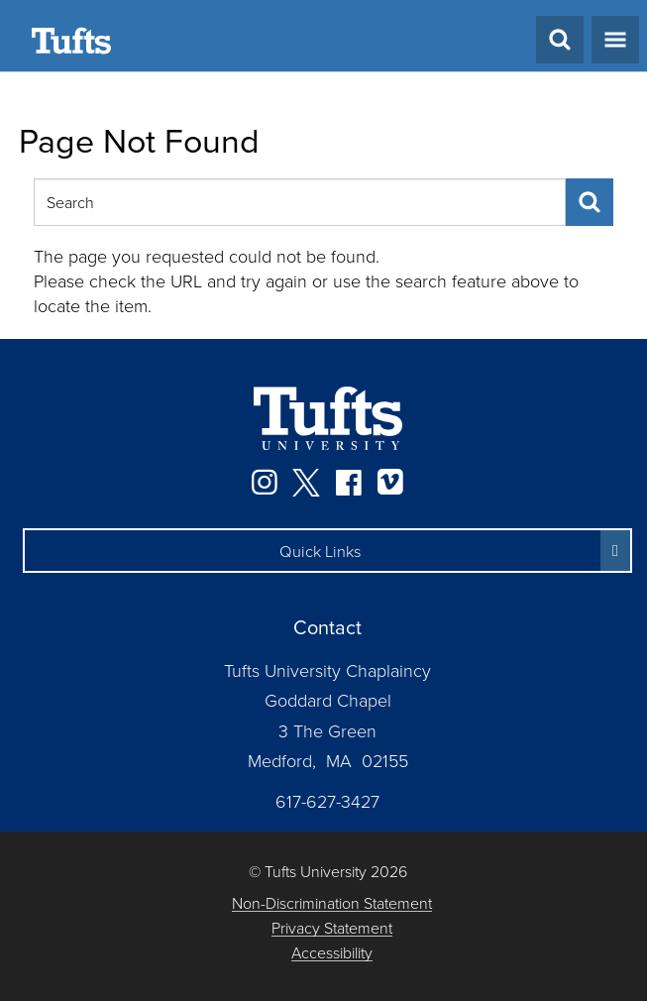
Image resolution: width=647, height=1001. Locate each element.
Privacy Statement (331, 928)
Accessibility (332, 953)
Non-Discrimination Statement (332, 903)
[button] (327, 551)
